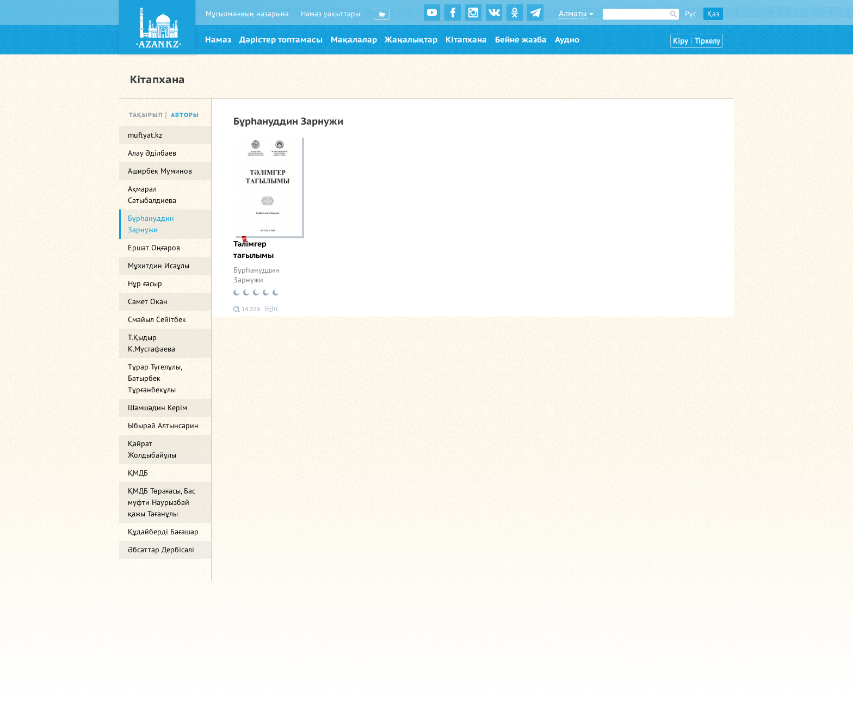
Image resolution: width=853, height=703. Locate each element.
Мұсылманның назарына (247, 13)
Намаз (218, 40)
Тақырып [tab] (146, 115)
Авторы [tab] (185, 115)
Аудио (567, 40)
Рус (690, 13)
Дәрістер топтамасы (281, 40)
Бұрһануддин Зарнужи (256, 275)
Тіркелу (707, 41)
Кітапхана (466, 40)
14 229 (246, 309)
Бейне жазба (521, 40)
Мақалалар (354, 40)
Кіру (680, 41)
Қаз (713, 13)
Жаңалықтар (411, 40)
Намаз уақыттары (330, 13)
